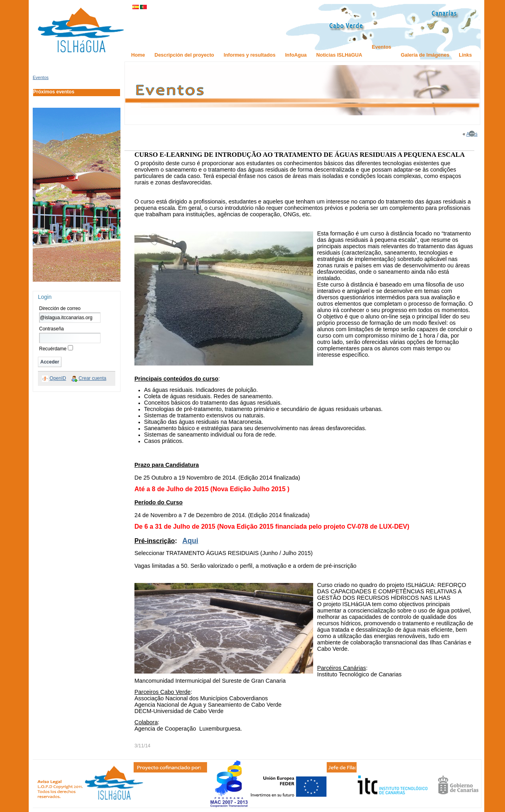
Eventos (41, 77)
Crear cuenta (92, 378)
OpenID (57, 378)
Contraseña (51, 328)
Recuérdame (53, 349)
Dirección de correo (60, 308)
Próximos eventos (53, 92)
